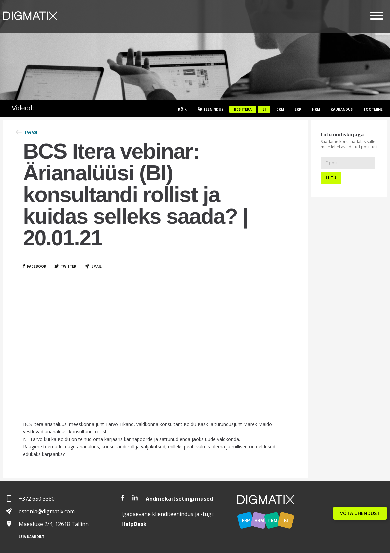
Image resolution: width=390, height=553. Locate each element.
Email (96, 266)
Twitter (68, 266)
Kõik (182, 109)
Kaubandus (342, 109)
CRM (280, 109)
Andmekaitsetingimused (179, 498)
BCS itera (243, 109)
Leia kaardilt (31, 536)
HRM (316, 109)
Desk (134, 524)
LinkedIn (135, 498)
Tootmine (373, 109)
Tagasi (30, 132)
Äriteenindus (210, 109)
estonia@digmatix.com (47, 511)
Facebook (36, 266)
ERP (298, 109)
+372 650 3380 (37, 498)
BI (264, 109)
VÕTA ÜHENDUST (360, 513)
